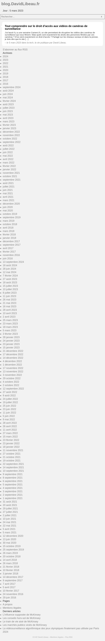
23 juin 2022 (9, 409)
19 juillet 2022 (10, 402)
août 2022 (8, 145)
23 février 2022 (11, 440)
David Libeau (43, 637)
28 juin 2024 (9, 268)
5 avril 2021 (9, 529)
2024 (5, 56)
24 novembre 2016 (13, 594)
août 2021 (8, 183)
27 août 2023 (10, 279)
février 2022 (9, 166)
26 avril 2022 (10, 426)
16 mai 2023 (9, 306)
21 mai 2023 (9, 303)
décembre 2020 (11, 203)
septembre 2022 (12, 142)
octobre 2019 (10, 214)
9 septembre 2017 (13, 580)
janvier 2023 (9, 128)
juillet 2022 (8, 149)
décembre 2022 (11, 131)
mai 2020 (8, 210)
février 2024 (9, 101)
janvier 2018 (9, 238)
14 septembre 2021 (13, 467)
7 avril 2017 (9, 584)
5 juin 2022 (9, 416)
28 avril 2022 (10, 423)
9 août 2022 (9, 395)
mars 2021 (8, 200)
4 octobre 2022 (11, 381)
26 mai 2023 (9, 299)
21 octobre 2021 (12, 457)
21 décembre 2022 (13, 351)
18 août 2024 (10, 265)
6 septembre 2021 (13, 481)
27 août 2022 (10, 392)
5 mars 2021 (9, 532)
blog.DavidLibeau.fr (20, 4)
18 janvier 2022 (11, 447)
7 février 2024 (10, 275)
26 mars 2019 (10, 553)
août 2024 (8, 90)
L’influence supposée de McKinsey (21, 614)
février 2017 (9, 251)
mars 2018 (8, 231)
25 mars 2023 (10, 320)
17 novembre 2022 (13, 368)
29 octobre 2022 (12, 378)
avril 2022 (8, 159)
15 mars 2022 (10, 436)
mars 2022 (8, 162)
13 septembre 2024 (13, 262)
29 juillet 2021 (10, 508)
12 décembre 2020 (13, 536)
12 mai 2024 (9, 272)
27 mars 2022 (10, 433)
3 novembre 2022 (12, 375)
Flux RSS (68, 637)
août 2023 (8, 104)
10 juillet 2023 (10, 289)
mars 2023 (8, 121)
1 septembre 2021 (13, 498)
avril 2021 (8, 196)
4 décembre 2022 (12, 361)
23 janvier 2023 (11, 344)
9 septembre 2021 (13, 474)
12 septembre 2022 (13, 388)
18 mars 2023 (10, 327)
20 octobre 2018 (12, 556)
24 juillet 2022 (10, 399)
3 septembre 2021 (13, 491)
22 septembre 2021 (13, 464)
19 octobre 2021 (12, 460)
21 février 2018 (11, 566)
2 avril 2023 (9, 316)
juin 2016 (8, 258)
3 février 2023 (10, 333)
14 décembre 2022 (13, 357)
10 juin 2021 (9, 518)
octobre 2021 (10, 176)
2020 (5, 70)
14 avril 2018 (10, 560)
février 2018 (9, 234)
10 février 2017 (11, 590)
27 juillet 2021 (10, 512)
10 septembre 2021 (13, 470)
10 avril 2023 (10, 313)
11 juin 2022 (9, 412)
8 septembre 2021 (13, 477)
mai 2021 (8, 193)
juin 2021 (8, 190)
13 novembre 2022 (13, 371)
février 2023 (9, 125)
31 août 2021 (10, 501)
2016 (5, 83)
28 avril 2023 (10, 310)
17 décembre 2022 (13, 354)
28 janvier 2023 (11, 337)
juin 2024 (8, 94)
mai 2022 (8, 155)
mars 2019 (8, 220)
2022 (5, 63)
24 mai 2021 (9, 522)
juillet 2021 (8, 186)
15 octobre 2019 (12, 546)
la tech (30, 43)
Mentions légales (12, 607)
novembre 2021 (11, 173)
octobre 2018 (10, 224)
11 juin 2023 (9, 296)
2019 (5, 73)
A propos (7, 604)
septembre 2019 (12, 217)
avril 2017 (8, 248)
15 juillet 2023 (10, 286)
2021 (5, 66)
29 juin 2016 (9, 597)
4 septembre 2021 (13, 488)
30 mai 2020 (9, 542)
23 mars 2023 (10, 323)
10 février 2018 (11, 570)
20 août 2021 (10, 505)
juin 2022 (8, 152)
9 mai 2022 (9, 419)
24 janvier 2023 (11, 340)
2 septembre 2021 (13, 494)
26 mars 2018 (10, 563)
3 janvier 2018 (10, 573)
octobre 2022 (10, 138)
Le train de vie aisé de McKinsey (20, 621)
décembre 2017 (11, 241)
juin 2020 (8, 207)
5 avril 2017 (9, 587)
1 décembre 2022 (12, 364)
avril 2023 (8, 118)
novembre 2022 (11, 135)
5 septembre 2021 (13, 484)
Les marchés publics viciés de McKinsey (25, 625)
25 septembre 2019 (13, 549)
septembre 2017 (12, 244)
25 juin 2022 (9, 405)
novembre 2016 (11, 255)
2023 (5, 59)
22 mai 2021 (9, 525)
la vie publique (42, 43)
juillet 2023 (8, 107)
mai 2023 (8, 114)
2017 (5, 80)
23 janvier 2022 (11, 443)
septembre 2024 (12, 87)
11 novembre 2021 (13, 450)
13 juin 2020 (9, 539)
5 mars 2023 (9, 330)
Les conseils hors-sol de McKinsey (21, 618)
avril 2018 (8, 227)
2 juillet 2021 (10, 515)
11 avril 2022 (10, 429)
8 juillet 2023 (10, 292)
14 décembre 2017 (13, 577)
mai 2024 (8, 97)
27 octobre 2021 (12, 453)
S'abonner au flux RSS (15, 49)
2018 (5, 77)
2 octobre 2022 (11, 385)
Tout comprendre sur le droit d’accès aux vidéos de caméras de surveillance (46, 27)
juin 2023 (8, 111)
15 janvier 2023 (11, 347)
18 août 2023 (10, 282)
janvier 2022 (9, 169)
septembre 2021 (12, 179)
